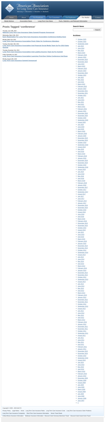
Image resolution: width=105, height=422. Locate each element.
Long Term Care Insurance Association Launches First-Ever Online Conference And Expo (35, 56)
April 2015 (81, 237)
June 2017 (81, 198)
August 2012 (82, 308)
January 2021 (82, 111)
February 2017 (82, 201)
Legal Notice (15, 410)
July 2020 (81, 124)
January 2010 (82, 376)
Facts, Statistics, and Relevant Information (73, 21)
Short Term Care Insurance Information (38, 413)
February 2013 (82, 295)
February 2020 (82, 133)
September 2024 (83, 44)
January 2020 (82, 136)
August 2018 (82, 169)
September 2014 (83, 252)
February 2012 (82, 322)
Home (9, 17)
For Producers (37, 17)
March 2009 (81, 389)
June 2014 (81, 259)
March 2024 (81, 53)
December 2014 (83, 246)
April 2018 (81, 178)
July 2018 (81, 172)
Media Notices (9, 21)
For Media (85, 17)
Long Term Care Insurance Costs (55, 410)
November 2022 (83, 73)
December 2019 (83, 138)
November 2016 (83, 207)
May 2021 (81, 102)
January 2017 (82, 203)
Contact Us (98, 17)
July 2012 (81, 311)
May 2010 (81, 367)
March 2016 (81, 219)
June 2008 (81, 396)
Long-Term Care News (45, 21)
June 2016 (81, 214)
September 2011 (83, 333)
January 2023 (82, 71)
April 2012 (81, 317)
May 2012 (81, 315)
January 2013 (82, 297)
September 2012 (83, 306)
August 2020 (82, 122)
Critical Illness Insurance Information (13, 416)
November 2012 (83, 302)
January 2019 (82, 158)
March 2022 (81, 84)
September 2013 (83, 279)
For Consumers (54, 17)
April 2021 (81, 104)
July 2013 (81, 284)
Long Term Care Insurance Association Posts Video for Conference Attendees (31, 41)
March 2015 (81, 239)
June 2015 (81, 234)
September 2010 (83, 358)
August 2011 (82, 335)
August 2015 (82, 230)
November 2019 (83, 140)
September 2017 (83, 192)
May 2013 (81, 288)
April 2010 (81, 369)
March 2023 (81, 66)
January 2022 (82, 89)
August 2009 (82, 382)
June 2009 (81, 387)
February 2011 (82, 347)
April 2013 (81, 290)
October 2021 (82, 95)
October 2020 (82, 118)
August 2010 (82, 360)
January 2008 (82, 398)
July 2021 (81, 98)
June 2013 (81, 286)
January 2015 (82, 243)
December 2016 (83, 205)
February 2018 (82, 183)
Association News (26, 21)
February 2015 (82, 241)
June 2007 (81, 400)
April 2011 (81, 344)
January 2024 (82, 57)
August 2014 (82, 255)
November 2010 (83, 353)
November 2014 (83, 248)
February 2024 (82, 55)
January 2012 (82, 324)
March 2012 (81, 320)
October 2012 (82, 304)
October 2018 (82, 165)
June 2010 (81, 365)
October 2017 (82, 190)
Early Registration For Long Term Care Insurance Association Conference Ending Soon (34, 37)
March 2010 (81, 371)
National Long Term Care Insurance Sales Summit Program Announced (28, 32)
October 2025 (82, 39)
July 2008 (81, 394)
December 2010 (83, 351)
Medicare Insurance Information (34, 416)
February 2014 (82, 268)
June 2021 (81, 100)
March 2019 (81, 154)
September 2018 (83, 167)
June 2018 (81, 174)
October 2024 (82, 41)
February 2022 (82, 86)
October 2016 (82, 210)
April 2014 (81, 264)
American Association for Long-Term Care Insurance (28, 8)
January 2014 (82, 270)
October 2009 (82, 380)
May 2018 (81, 176)
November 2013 (83, 275)
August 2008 (82, 391)
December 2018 (83, 160)
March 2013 (81, 293)
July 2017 (81, 196)
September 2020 (83, 120)
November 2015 (83, 225)
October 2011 (82, 331)
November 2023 (83, 62)
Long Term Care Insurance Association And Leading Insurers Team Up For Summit (33, 52)
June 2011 (81, 340)
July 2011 (81, 338)
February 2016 (82, 221)
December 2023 (83, 59)
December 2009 (83, 378)
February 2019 (82, 156)
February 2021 (82, 109)
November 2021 (83, 93)
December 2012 (83, 299)
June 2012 (81, 313)
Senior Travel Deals (56, 413)
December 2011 (83, 326)
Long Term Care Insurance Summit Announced (20, 60)
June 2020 (81, 127)
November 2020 (83, 115)
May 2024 (81, 50)
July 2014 (81, 257)
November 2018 (83, 163)
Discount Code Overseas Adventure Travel (56, 416)
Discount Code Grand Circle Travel (81, 416)
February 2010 (82, 374)
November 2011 (83, 329)
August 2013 (82, 282)
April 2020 (81, 129)
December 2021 (83, 91)
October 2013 (82, 277)
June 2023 (81, 64)
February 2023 (82, 68)
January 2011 (82, 349)
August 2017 (82, 194)
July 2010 (81, 362)
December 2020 (83, 113)
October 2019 (82, 142)
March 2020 (81, 131)
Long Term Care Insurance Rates (35, 410)
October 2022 (82, 75)
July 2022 (81, 77)
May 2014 (81, 261)
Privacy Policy (7, 410)
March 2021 (81, 106)
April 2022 (81, 82)
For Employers (70, 17)
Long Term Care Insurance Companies (14, 413)
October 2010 (82, 356)
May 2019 (81, 149)
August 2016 (82, 212)
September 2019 (83, 145)
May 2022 (81, 80)
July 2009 (81, 385)
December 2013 (83, 273)
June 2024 (81, 48)
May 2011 (81, 342)
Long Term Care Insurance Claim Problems (79, 410)
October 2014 (82, 250)
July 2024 (81, 46)
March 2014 (81, 266)
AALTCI (19, 408)
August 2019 (82, 147)
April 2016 (81, 216)
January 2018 (82, 185)
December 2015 (83, 223)
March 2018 (81, 181)
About (23, 17)
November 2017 (83, 187)
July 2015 (81, 232)
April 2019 (81, 151)
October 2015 (82, 228)
